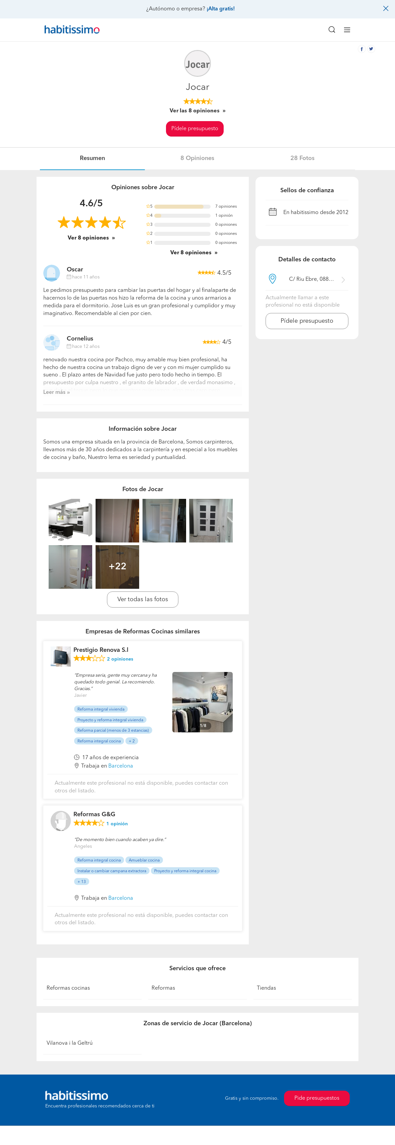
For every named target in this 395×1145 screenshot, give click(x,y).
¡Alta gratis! (221, 9)
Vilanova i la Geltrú (70, 1043)
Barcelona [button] (120, 766)
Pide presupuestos (316, 1098)
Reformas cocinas (68, 988)
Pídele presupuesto (194, 129)
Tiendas (266, 988)
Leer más (54, 392)
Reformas (163, 988)
